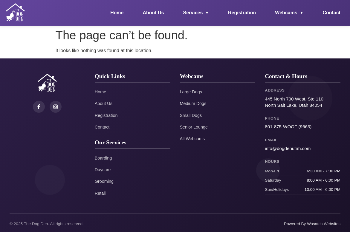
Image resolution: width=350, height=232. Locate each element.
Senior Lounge (194, 127)
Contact (331, 12)
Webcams (289, 13)
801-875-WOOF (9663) (288, 126)
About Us (153, 12)
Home (116, 12)
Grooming (104, 181)
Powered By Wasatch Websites (312, 224)
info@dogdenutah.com (288, 148)
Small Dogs (191, 115)
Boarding (103, 158)
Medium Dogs (193, 103)
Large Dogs (191, 91)
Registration (242, 12)
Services (196, 13)
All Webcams (192, 138)
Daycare (103, 169)
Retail (100, 193)
